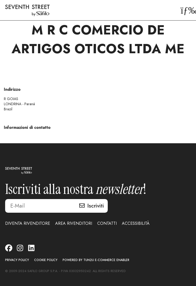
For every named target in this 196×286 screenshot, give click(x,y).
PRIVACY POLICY (17, 260)
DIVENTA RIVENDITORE (27, 223)
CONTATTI (107, 223)
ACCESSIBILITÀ (136, 223)
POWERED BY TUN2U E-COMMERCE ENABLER (96, 260)
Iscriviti (95, 206)
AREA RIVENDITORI (73, 223)
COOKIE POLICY (45, 260)
